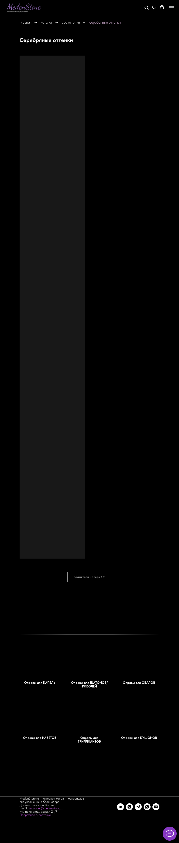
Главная (25, 22)
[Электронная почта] (155, 806)
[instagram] (129, 806)
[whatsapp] (147, 806)
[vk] (120, 806)
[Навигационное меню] (171, 7)
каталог (46, 22)
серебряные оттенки (105, 22)
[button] (146, 7)
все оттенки (71, 22)
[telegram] (138, 806)
